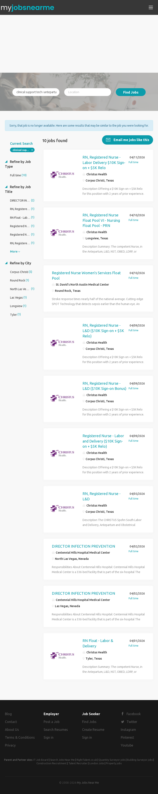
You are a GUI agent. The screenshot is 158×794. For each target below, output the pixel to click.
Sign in (48, 737)
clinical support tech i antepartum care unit (24, 149)
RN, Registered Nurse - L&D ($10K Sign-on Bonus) (104, 385)
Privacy (10, 745)
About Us (12, 729)
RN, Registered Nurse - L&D (101, 496)
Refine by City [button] (20, 263)
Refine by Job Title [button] (18, 189)
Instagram (128, 729)
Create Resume (93, 729)
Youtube (127, 745)
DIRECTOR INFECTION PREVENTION (83, 546)
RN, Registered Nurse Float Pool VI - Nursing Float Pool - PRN (101, 220)
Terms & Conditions (20, 737)
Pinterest (127, 737)
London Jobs (96, 763)
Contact (11, 721)
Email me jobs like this (131, 139)
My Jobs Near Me (88, 782)
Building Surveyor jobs (140, 759)
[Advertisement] (79, 44)
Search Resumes (56, 729)
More (13, 251)
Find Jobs (130, 92)
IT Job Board (40, 759)
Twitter (132, 721)
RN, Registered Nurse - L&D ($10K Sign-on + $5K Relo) (103, 330)
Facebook (134, 714)
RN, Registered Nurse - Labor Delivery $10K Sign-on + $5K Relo (103, 162)
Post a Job (51, 721)
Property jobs (114, 763)
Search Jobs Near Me (62, 759)
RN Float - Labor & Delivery (97, 643)
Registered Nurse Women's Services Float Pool (86, 275)
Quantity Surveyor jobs (112, 759)
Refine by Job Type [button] (18, 164)
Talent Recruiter (78, 763)
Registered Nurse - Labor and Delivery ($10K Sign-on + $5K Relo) (103, 440)
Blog (8, 714)
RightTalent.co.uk (87, 759)
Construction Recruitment (51, 763)
